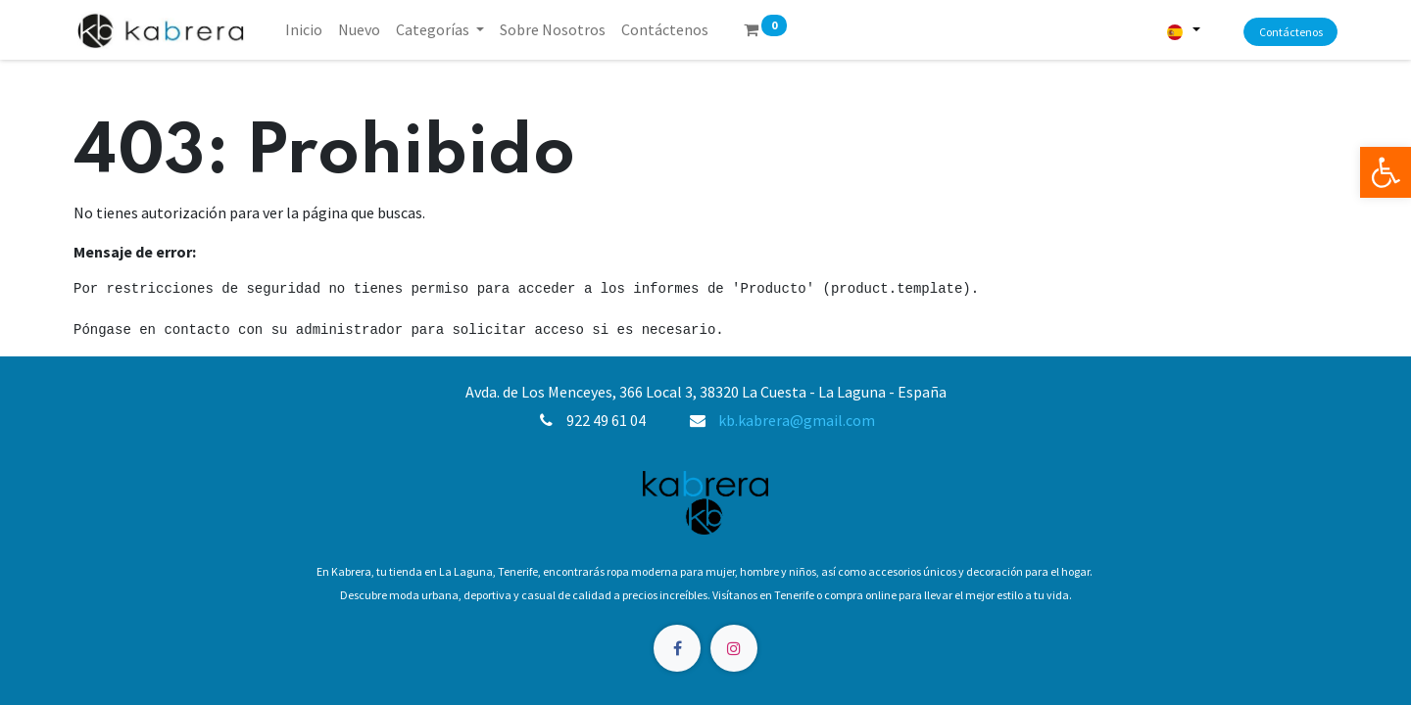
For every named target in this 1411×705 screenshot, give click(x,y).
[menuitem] (303, 29)
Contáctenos (1291, 31)
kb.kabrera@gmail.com (796, 420)
